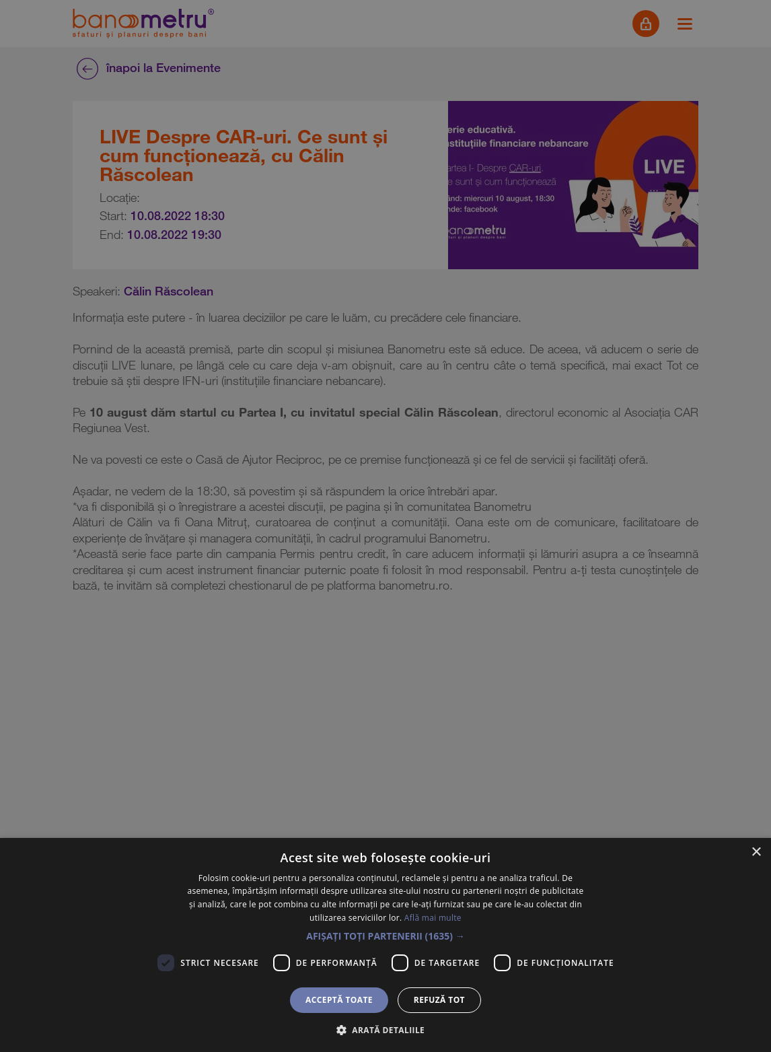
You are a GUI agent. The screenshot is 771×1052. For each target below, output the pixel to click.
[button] (385, 936)
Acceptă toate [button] (339, 1000)
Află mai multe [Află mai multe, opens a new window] (433, 917)
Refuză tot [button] (439, 1000)
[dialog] (385, 526)
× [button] (756, 852)
